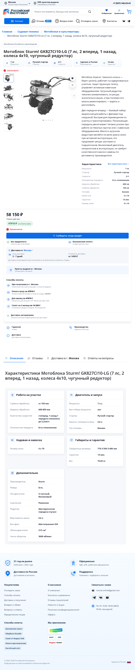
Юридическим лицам (14, 614)
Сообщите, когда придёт (67, 235)
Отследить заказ (12, 590)
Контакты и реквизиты (59, 595)
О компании (54, 590)
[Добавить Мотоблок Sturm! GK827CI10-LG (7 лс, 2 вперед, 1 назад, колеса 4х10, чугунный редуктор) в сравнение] (72, 85)
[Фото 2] (10, 89)
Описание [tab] (14, 358)
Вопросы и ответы (13, 609)
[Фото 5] (10, 120)
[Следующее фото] (74, 95)
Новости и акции (56, 604)
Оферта (51, 614)
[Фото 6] (10, 131)
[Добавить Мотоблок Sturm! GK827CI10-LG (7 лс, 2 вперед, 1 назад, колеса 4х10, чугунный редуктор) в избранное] (72, 78)
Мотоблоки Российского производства (20, 44)
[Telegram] (94, 597)
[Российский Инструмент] (16, 11)
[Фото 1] (10, 78)
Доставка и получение (15, 600)
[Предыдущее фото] (21, 95)
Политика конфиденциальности (63, 609)
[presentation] (35, 358)
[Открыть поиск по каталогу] (62, 11)
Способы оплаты (12, 595)
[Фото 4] (10, 110)
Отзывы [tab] (35, 358)
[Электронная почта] (107, 597)
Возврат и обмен (12, 604)
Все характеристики (118, 164)
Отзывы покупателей (58, 600)
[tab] (63, 358)
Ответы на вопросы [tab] (98, 358)
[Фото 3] (10, 99)
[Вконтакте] (100, 597)
